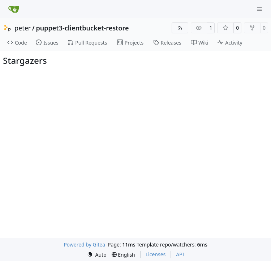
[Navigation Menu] (260, 9)
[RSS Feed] (180, 27)
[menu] (97, 254)
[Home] (14, 9)
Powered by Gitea (84, 244)
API (180, 254)
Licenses (156, 254)
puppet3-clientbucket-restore (82, 28)
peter (22, 28)
